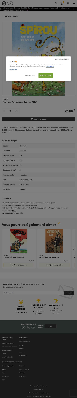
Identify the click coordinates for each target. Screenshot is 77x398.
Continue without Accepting (62, 59)
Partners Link (13, 69)
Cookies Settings (30, 75)
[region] (38, 69)
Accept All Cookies (45, 75)
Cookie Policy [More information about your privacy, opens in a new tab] (50, 66)
